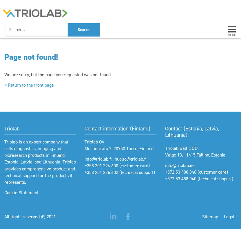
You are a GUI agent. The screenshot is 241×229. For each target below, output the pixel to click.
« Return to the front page (29, 85)
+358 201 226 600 (101, 166)
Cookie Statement (21, 193)
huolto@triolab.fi (130, 159)
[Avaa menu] (232, 30)
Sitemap (210, 217)
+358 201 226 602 (101, 172)
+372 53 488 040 (180, 172)
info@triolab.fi (98, 159)
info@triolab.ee (180, 165)
